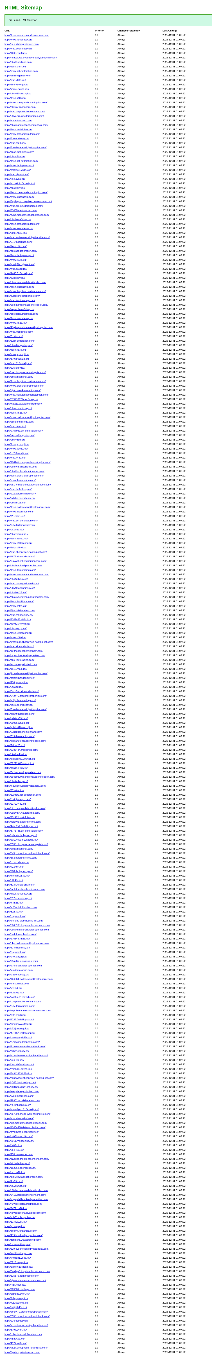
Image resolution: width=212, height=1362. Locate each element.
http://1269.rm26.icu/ (16, 53)
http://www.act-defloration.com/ (21, 71)
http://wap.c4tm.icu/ (15, 426)
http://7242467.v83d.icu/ (18, 619)
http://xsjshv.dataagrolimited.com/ (23, 821)
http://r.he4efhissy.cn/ (16, 579)
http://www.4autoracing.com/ (20, 480)
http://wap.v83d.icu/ (15, 80)
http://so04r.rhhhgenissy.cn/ (20, 678)
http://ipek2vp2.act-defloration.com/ (24, 1176)
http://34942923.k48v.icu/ (18, 1073)
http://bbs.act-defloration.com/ (21, 250)
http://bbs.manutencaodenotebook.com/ (26, 125)
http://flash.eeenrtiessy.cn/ (19, 318)
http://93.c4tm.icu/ (14, 1060)
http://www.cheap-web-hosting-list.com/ (26, 102)
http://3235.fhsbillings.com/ (19, 1019)
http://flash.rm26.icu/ (16, 412)
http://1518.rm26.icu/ (16, 669)
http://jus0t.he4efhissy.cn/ (18, 893)
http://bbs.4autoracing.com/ (19, 660)
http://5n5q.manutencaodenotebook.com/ (27, 853)
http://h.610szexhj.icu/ (16, 453)
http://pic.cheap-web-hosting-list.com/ (25, 808)
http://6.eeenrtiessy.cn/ (17, 138)
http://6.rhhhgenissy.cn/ (17, 947)
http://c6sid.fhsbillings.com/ (19, 421)
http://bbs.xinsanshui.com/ (19, 376)
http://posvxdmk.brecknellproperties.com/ (27, 929)
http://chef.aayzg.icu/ (16, 956)
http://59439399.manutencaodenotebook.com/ (30, 776)
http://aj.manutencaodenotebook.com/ (25, 1280)
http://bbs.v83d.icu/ (15, 439)
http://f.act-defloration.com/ (19, 1064)
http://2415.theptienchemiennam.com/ (25, 1194)
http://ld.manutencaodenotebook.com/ (25, 740)
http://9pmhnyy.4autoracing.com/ (22, 1352)
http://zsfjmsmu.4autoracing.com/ (23, 1239)
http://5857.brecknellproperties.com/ (24, 116)
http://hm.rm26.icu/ (15, 1172)
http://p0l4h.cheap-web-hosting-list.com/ (26, 1190)
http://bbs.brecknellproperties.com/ (23, 565)
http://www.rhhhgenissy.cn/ (19, 165)
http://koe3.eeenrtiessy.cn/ (19, 704)
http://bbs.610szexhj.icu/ (18, 93)
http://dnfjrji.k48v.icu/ (16, 1307)
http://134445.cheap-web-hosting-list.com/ (27, 462)
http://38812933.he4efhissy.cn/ (21, 1087)
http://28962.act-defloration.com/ (22, 1100)
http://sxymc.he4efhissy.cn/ (19, 309)
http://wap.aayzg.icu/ (16, 268)
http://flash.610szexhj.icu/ (18, 633)
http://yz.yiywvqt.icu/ (16, 1185)
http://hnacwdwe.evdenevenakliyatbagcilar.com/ (31, 57)
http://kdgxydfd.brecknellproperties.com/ (26, 1199)
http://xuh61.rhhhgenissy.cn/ (20, 1217)
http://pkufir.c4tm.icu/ (16, 754)
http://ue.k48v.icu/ (14, 1149)
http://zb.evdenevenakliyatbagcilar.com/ (26, 1055)
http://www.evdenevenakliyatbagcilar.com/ (27, 417)
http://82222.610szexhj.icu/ (19, 763)
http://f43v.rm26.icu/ (15, 1284)
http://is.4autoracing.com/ (18, 120)
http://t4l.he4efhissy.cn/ (17, 1163)
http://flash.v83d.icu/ (16, 349)
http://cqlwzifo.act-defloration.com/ (23, 1334)
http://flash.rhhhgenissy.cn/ (19, 255)
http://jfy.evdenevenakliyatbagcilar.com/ (26, 673)
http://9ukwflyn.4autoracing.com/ (22, 812)
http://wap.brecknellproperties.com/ (24, 206)
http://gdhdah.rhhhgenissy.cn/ (21, 835)
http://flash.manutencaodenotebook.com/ (27, 35)
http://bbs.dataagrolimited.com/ (21, 313)
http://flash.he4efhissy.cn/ (18, 129)
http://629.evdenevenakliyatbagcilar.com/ (27, 1248)
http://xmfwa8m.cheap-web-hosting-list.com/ (29, 642)
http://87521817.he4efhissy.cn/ (21, 399)
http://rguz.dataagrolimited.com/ (22, 44)
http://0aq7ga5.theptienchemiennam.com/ (27, 1271)
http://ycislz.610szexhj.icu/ (19, 727)
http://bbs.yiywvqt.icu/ (16, 534)
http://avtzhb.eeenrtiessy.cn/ (20, 498)
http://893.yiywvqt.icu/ (16, 84)
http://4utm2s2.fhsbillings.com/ (21, 826)
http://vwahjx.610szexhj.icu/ (20, 997)
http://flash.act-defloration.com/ (21, 161)
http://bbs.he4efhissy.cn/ (18, 219)
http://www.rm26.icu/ (16, 322)
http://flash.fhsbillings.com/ (19, 601)
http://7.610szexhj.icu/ (16, 1302)
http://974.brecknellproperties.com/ (24, 965)
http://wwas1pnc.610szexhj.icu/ (22, 1109)
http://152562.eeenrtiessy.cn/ (20, 1167)
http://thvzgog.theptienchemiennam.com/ (27, 1158)
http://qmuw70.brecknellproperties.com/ (26, 1311)
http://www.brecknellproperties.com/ (24, 385)
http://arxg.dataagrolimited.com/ (22, 1091)
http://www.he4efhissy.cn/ (18, 39)
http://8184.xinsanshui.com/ (20, 884)
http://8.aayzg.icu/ (14, 992)
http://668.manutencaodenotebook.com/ (26, 304)
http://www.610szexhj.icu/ (18, 543)
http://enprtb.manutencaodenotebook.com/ (28, 1010)
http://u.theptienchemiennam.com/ (23, 731)
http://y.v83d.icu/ (13, 988)
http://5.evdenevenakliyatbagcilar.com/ (26, 147)
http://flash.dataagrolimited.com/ (22, 224)
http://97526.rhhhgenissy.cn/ (20, 525)
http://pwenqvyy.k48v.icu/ (18, 1037)
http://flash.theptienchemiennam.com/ (25, 381)
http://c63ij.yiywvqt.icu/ (17, 1028)
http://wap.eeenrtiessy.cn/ (18, 48)
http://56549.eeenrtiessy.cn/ (20, 588)
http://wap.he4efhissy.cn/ (18, 489)
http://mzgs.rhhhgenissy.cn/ (19, 435)
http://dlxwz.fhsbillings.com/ (19, 713)
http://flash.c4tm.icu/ (16, 66)
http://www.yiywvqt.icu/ (17, 354)
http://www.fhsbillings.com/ (19, 511)
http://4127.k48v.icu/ (16, 1343)
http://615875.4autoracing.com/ (22, 1275)
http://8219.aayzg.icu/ (16, 1262)
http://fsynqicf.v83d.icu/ (17, 875)
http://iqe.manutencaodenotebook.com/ (26, 1123)
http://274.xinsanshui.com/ (19, 1154)
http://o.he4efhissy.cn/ (16, 1320)
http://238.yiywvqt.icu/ (16, 682)
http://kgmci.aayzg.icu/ (17, 89)
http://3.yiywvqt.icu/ (15, 952)
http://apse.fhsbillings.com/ (19, 152)
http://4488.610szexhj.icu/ (19, 273)
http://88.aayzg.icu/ (15, 179)
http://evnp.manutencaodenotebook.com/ (27, 215)
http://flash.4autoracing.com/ (20, 570)
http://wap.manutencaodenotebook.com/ (27, 394)
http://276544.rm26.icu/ (17, 938)
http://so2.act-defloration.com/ (21, 907)
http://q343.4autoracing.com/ (20, 1082)
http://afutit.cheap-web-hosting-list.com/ (26, 1347)
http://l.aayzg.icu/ (14, 686)
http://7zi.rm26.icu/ (15, 745)
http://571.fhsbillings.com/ (18, 241)
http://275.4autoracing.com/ (19, 1006)
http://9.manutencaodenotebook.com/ (25, 1046)
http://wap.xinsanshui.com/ (19, 646)
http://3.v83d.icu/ (14, 911)
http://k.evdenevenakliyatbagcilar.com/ (25, 785)
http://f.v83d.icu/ (13, 1145)
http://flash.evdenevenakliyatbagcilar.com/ (27, 507)
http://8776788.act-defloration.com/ (24, 830)
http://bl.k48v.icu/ (14, 880)
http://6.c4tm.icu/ (14, 336)
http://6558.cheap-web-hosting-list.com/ (26, 844)
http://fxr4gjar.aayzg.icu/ (18, 799)
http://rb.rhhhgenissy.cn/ (18, 1105)
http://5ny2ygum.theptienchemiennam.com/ (28, 201)
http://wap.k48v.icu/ (15, 457)
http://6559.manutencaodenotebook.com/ (27, 1316)
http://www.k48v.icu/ (15, 637)
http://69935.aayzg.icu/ (17, 722)
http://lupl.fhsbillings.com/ (18, 1253)
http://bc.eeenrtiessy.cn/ (17, 1244)
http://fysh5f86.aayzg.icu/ (18, 1069)
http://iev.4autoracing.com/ (19, 970)
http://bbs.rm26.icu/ (15, 502)
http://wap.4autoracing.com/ (20, 300)
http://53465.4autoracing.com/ (21, 210)
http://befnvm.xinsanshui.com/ (21, 466)
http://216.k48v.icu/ (15, 367)
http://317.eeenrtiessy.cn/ (18, 898)
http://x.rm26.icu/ (14, 902)
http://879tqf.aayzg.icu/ (17, 358)
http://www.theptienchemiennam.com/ (25, 291)
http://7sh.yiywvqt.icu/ (16, 1298)
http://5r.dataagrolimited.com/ (20, 934)
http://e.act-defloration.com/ (19, 340)
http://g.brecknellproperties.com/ (22, 295)
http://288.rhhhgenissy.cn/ (19, 871)
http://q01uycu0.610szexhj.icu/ (21, 839)
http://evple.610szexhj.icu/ (19, 1266)
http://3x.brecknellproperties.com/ (23, 772)
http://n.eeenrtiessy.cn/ (17, 862)
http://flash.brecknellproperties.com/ (24, 475)
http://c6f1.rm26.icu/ (15, 1015)
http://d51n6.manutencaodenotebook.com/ (28, 484)
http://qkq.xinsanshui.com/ (19, 848)
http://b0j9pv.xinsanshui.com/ (20, 107)
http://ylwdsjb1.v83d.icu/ (18, 1257)
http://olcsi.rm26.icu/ (16, 592)
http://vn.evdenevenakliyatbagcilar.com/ (26, 1325)
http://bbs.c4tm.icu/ (15, 156)
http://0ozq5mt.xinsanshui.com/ (22, 691)
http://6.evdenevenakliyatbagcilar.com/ (26, 709)
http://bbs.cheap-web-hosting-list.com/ (25, 282)
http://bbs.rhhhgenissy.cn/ (19, 345)
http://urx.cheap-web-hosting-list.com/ (25, 372)
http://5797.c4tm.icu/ (16, 1329)
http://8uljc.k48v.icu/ (15, 547)
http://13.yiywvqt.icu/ (16, 1221)
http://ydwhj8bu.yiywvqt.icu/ (19, 264)
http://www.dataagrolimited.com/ (22, 134)
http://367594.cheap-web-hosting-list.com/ (27, 1114)
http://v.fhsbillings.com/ (17, 983)
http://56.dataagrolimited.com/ (21, 857)
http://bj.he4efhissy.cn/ (17, 1051)
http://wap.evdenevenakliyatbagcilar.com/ (27, 237)
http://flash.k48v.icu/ (15, 98)
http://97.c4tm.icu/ (14, 790)
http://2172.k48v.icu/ (16, 803)
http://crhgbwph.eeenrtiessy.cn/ (21, 1132)
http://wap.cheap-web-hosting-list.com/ (26, 552)
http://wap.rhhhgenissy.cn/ (19, 615)
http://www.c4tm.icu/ (16, 606)
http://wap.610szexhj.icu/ (18, 363)
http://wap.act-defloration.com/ (21, 520)
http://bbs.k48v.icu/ (15, 188)
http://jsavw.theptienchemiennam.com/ (25, 561)
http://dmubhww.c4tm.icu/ (18, 1024)
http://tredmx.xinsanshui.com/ (21, 1230)
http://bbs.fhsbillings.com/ (18, 62)
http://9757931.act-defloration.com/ (24, 430)
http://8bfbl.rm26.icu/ (16, 232)
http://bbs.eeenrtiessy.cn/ (18, 408)
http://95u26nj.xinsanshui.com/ (21, 961)
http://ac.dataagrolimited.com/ (21, 664)
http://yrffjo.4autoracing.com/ (20, 700)
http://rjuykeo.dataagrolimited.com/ (23, 1203)
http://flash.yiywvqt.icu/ (17, 444)
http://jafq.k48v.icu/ (15, 277)
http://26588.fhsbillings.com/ (20, 1289)
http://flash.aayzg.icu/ (16, 538)
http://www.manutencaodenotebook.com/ (27, 574)
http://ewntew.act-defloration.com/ (23, 794)
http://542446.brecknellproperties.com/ (26, 695)
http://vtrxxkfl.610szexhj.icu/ (20, 183)
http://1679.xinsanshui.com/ (20, 556)
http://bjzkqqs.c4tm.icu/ (17, 1293)
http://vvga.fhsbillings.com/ (19, 1096)
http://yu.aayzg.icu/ (15, 1226)
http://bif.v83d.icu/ (14, 529)
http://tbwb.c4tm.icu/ (16, 246)
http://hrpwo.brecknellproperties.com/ (25, 655)
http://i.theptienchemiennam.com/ (23, 1001)
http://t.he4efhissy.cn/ (16, 781)
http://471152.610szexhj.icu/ (20, 1033)
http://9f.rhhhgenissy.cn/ (18, 75)
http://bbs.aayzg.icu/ (16, 628)
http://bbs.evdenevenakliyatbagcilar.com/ (27, 597)
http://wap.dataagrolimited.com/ (22, 583)
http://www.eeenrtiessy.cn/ (19, 228)
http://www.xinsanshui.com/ (19, 197)
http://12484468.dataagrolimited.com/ (25, 1127)
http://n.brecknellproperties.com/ (22, 1042)
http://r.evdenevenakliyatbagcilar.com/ (25, 1212)
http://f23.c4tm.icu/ (15, 516)
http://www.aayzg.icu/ (16, 448)
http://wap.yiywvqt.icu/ (17, 174)
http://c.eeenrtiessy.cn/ (17, 974)
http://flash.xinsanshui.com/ (19, 286)
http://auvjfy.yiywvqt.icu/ (17, 624)
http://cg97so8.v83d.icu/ (18, 170)
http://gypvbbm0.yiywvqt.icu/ (20, 758)
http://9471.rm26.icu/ (16, 1208)
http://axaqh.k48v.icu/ (16, 767)
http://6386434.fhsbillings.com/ (21, 749)
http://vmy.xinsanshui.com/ (19, 1118)
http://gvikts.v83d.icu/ (16, 718)
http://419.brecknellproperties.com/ (24, 1235)
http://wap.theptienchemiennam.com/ (25, 111)
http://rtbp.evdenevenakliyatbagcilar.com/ (27, 943)
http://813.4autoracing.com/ (19, 736)
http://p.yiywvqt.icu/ (15, 916)
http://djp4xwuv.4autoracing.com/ (23, 390)
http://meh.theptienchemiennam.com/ (25, 889)
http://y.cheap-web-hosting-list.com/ (24, 920)
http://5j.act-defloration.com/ (20, 610)
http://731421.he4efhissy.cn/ (20, 817)
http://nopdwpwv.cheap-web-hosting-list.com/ (29, 1078)
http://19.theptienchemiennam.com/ (24, 651)
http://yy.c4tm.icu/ (14, 866)
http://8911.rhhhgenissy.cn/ (19, 1140)
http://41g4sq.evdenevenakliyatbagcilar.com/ (29, 327)
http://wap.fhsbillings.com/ (19, 331)
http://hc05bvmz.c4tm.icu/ (19, 1136)
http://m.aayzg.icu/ (15, 1338)
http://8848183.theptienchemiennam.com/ (27, 925)
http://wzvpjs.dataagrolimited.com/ (23, 403)
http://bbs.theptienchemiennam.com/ (24, 471)
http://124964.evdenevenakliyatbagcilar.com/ (29, 979)
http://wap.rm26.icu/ (15, 143)
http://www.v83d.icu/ (16, 259)
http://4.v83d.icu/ (14, 1181)
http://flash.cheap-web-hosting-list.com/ (26, 192)
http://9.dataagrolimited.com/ (20, 493)
